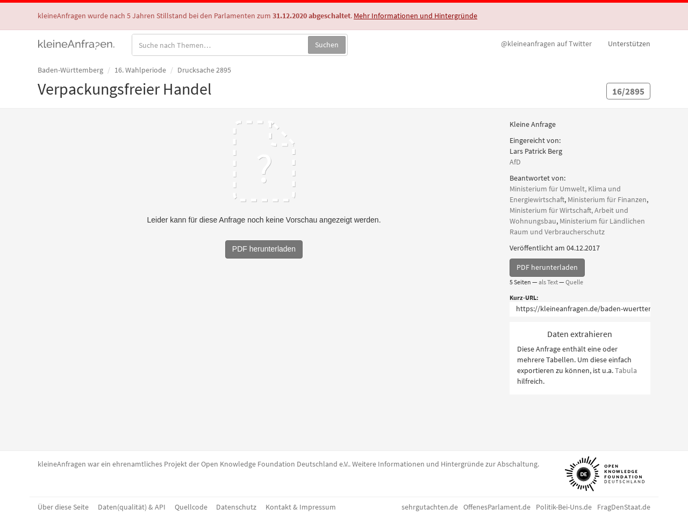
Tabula (626, 370)
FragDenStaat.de (623, 507)
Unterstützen (629, 43)
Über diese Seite (63, 507)
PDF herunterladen (547, 267)
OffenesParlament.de (497, 507)
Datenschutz (236, 507)
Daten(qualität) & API (132, 507)
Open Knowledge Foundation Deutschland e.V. (275, 464)
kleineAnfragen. (77, 43)
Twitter (546, 43)
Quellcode (191, 507)
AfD (515, 162)
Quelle (574, 282)
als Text (548, 282)
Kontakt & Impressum (301, 507)
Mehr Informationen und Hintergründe (415, 15)
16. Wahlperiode (140, 70)
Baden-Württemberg (70, 70)
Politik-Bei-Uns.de (564, 507)
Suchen (327, 44)
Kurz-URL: (524, 297)
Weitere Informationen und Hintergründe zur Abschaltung (445, 464)
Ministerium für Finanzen (607, 199)
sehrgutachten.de (430, 507)
